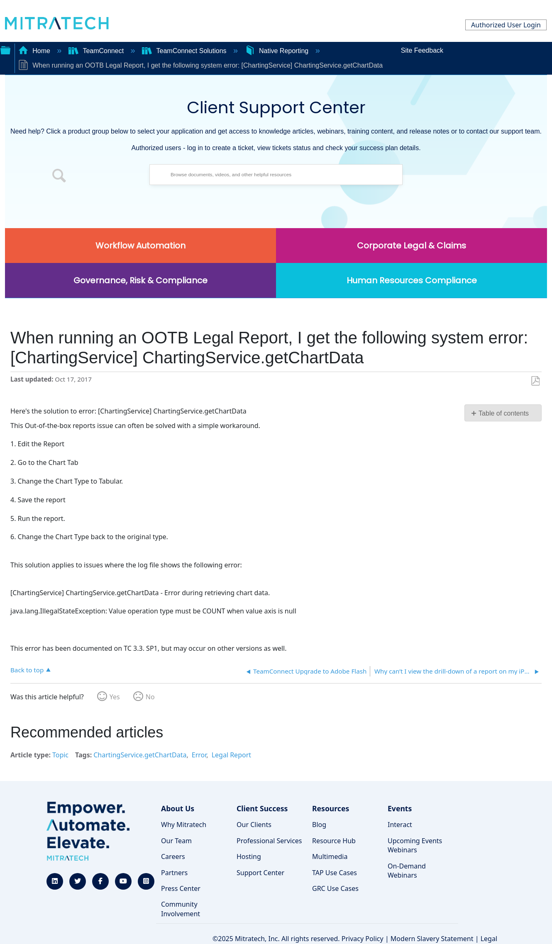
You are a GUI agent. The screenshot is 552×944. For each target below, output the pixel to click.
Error (199, 754)
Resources (330, 808)
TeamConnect (97, 50)
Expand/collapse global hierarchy (5, 49)
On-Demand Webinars (407, 870)
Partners (174, 872)
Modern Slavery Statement (432, 938)
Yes (115, 696)
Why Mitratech (183, 824)
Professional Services (269, 840)
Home (35, 50)
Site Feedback (422, 50)
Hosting (249, 856)
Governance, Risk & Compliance (140, 280)
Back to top (27, 670)
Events (400, 808)
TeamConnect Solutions (185, 50)
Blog (319, 824)
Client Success (262, 808)
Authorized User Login (506, 24)
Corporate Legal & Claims (411, 245)
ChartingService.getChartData (139, 754)
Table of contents (504, 413)
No (150, 696)
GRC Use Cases (335, 888)
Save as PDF (535, 381)
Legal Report (231, 754)
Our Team (176, 840)
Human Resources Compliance (412, 280)
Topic (60, 754)
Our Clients (254, 824)
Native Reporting (277, 50)
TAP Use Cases (334, 872)
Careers (173, 856)
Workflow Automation (140, 245)
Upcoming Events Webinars (415, 845)
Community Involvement (180, 909)
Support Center (260, 872)
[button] (59, 176)
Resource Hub (334, 840)
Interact (400, 824)
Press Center (180, 888)
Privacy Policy (362, 938)
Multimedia (329, 856)
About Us (177, 808)
